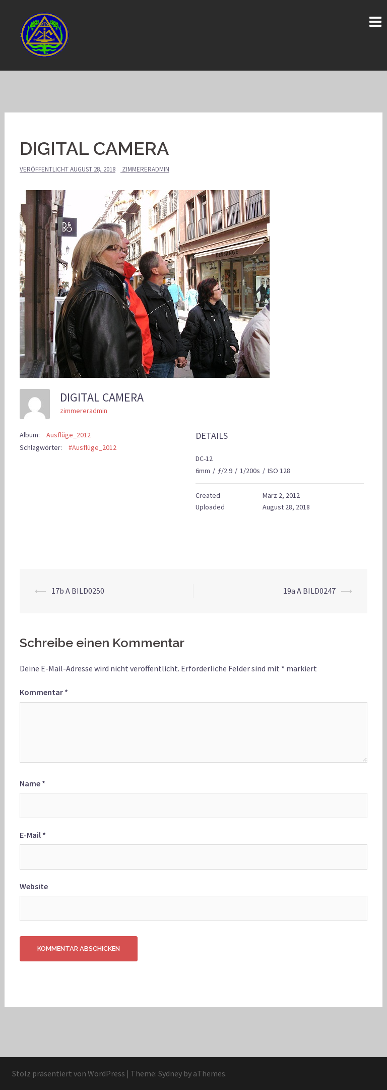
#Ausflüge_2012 (92, 447)
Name (32, 783)
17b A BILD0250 (77, 591)
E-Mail (33, 835)
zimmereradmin (145, 169)
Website (34, 886)
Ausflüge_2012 (68, 434)
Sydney (170, 1073)
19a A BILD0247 (309, 591)
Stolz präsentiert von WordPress (68, 1073)
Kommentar (44, 692)
